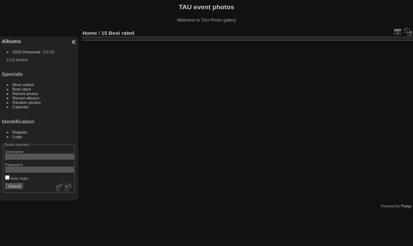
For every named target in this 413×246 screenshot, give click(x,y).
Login (17, 136)
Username (14, 151)
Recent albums (26, 98)
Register (20, 132)
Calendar (21, 107)
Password (14, 164)
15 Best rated (118, 33)
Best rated (22, 89)
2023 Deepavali (27, 52)
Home (89, 33)
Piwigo (406, 206)
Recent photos (26, 93)
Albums (11, 41)
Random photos (27, 102)
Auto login (16, 178)
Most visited (23, 84)
